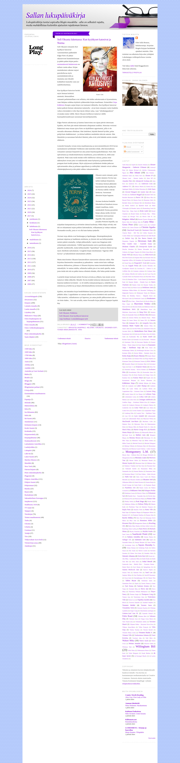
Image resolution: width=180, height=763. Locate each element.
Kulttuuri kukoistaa (133, 711)
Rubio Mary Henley (134, 526)
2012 (29, 262)
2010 (29, 269)
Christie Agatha (148, 227)
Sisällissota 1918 (31, 505)
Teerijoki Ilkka (133, 589)
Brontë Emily (135, 214)
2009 (29, 273)
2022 (29, 205)
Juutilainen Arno (148, 328)
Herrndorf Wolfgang (146, 290)
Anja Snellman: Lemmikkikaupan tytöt (73, 319)
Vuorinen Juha (137, 638)
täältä (132, 66)
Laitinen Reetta (147, 388)
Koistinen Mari (142, 364)
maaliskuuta (34, 239)
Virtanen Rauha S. (146, 632)
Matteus (137, 432)
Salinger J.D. (126, 540)
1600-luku (28, 352)
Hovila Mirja (149, 301)
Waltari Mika (128, 640)
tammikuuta (34, 243)
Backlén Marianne (127, 197)
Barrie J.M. (140, 197)
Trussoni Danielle (134, 602)
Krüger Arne (149, 375)
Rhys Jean (133, 520)
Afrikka (27, 365)
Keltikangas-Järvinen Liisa (145, 350)
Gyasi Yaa (150, 274)
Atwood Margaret (131, 192)
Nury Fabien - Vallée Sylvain (146, 474)
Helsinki (28, 403)
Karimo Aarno (126, 339)
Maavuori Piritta (148, 418)
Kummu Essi (126, 378)
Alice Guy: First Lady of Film (135, 697)
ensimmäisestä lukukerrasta (67, 64)
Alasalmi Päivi (127, 181)
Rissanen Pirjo (127, 523)
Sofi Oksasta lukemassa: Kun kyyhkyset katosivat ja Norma (84, 41)
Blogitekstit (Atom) (69, 344)
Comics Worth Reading (134, 695)
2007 (29, 280)
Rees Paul (140, 518)
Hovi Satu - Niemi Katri (136, 301)
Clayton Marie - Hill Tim (130, 233)
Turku (27, 520)
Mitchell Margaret (150, 443)
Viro (26, 536)
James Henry (133, 320)
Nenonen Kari (151, 466)
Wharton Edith (148, 643)
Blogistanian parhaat (32, 387)
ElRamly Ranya (137, 255)
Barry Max (150, 197)
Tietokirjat (28, 514)
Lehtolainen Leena (130, 397)
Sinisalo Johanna (128, 556)
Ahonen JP (149, 176)
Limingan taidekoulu (146, 400)
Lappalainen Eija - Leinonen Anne (132, 391)
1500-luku (28, 349)
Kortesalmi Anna (148, 372)
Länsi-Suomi (29, 457)
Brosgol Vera (134, 216)
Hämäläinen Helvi (129, 309)
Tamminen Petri (127, 583)
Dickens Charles (128, 246)
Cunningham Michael (139, 235)
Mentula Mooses (135, 438)
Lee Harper (139, 394)
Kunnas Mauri (138, 378)
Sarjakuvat (28, 501)
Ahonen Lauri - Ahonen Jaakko (132, 178)
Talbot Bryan (130, 580)
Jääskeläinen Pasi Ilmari (143, 331)
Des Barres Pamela (145, 238)
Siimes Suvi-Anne (135, 553)
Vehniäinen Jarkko (141, 621)
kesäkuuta (33, 223)
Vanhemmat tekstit (111, 338)
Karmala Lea (137, 339)
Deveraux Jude (145, 241)
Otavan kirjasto (30, 469)
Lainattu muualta (31, 306)
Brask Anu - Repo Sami (129, 211)
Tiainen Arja (126, 597)
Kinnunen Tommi (139, 361)
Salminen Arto (140, 540)
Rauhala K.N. (126, 515)
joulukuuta (34, 219)
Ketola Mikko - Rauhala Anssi (143, 353)
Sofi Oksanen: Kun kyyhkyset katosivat (73, 316)
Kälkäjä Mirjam (143, 383)
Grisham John (151, 271)
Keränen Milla (126, 353)
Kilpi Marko (128, 358)
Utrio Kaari (127, 616)
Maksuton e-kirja (31, 316)
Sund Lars (149, 572)
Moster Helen (133, 460)
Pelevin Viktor (141, 493)
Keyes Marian (139, 356)
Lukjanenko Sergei (149, 410)
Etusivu (87, 338)
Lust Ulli (128, 416)
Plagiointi (28, 476)
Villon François (143, 627)
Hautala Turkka (148, 285)
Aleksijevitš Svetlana (142, 181)
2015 (29, 251)
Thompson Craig (147, 594)
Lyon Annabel (139, 416)
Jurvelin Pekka (136, 328)
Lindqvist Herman (134, 405)
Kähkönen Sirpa (128, 383)
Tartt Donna (129, 586)
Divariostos (29, 300)
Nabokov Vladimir (130, 466)
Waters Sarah (143, 641)
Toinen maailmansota (32, 517)
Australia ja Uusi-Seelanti (34, 371)
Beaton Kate (137, 200)
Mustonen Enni (140, 463)
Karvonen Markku (142, 342)
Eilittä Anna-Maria (147, 252)
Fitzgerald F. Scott (140, 263)
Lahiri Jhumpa (142, 386)
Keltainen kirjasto (31, 425)
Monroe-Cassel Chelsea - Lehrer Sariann (143, 449)
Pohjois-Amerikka (31, 479)
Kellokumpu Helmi (128, 350)
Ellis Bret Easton (127, 257)
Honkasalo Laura (139, 298)
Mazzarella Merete (147, 432)
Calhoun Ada (136, 222)
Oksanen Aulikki (135, 479)
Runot (27, 492)
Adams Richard (134, 170)
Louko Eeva (126, 410)
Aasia (27, 361)
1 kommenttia (84, 324)
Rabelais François (147, 507)
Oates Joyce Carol (142, 477)
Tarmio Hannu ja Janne (148, 583)
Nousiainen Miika (146, 468)
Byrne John (125, 222)
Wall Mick (149, 638)
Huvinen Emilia (137, 307)
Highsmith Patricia (128, 293)
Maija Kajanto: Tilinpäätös (134, 732)
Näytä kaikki (151, 738)
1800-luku (28, 358)
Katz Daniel (142, 345)
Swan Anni (128, 578)
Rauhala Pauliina (138, 515)
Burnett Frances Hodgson (145, 219)
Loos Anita (149, 408)
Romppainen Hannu (141, 523)
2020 (29, 212)
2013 (29, 259)
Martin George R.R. (140, 430)
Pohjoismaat (29, 485)
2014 (29, 255)
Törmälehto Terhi (128, 608)
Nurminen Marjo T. (130, 474)
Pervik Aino (151, 496)
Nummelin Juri (126, 471)
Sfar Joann (132, 550)
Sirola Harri (142, 556)
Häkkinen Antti (148, 307)
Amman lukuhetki (132, 703)
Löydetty (28, 312)
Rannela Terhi (138, 509)
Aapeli (133, 164)
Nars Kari (141, 466)
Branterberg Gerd (148, 208)
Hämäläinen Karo (146, 309)
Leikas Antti (143, 397)
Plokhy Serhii (129, 501)
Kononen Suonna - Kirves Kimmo (135, 369)
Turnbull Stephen (148, 602)
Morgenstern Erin (127, 458)
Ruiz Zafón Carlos (147, 526)
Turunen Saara (146, 605)
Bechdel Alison (126, 203)
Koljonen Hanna (141, 367)
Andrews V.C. (127, 186)
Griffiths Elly (126, 271)
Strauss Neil (126, 572)
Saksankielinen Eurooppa (34, 498)
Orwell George (126, 485)
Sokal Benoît (147, 561)
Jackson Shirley (133, 317)
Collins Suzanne (148, 233)
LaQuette (131, 386)
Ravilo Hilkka (127, 518)
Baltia (27, 374)
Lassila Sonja (129, 394)
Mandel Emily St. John (146, 427)
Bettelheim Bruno (150, 203)
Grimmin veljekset (138, 271)
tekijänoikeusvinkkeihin (131, 684)
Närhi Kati (128, 477)
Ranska (27, 489)
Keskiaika (28, 431)
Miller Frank (126, 443)
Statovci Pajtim (148, 569)
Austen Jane (144, 192)
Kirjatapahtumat (30, 438)
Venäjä (27, 533)
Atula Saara (151, 189)
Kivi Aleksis (151, 361)
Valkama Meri (142, 616)
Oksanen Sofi (111, 327)
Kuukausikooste (30, 441)
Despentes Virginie (128, 241)
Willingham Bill (145, 646)
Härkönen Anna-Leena (129, 312)
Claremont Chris (147, 230)
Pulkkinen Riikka (130, 504)
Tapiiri (137, 583)
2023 (29, 201)
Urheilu (27, 527)
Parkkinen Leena (130, 493)
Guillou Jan (141, 274)
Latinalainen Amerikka (33, 444)
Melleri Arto (141, 435)
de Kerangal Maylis (140, 656)
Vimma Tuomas (135, 630)
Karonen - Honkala (149, 339)
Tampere (28, 511)
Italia (26, 415)
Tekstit (127, 147)
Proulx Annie (151, 501)
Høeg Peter (143, 312)
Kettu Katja (126, 356)
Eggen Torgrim (134, 252)
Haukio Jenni (136, 285)
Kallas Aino (145, 334)
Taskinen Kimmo (143, 586)
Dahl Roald (152, 235)
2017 (29, 216)
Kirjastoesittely (30, 434)
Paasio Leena (144, 488)
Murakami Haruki (147, 460)
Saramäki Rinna (127, 542)
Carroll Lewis (143, 225)
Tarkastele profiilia (132, 72)
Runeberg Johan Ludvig (129, 529)
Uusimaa (28, 530)
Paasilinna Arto (130, 488)
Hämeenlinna (29, 406)
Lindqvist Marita (148, 405)
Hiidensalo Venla (142, 293)
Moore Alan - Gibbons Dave (131, 455)
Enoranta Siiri (149, 257)
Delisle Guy (129, 238)
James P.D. (143, 320)
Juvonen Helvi (126, 331)
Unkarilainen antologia (146, 611)
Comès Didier (126, 235)
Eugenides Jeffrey (127, 260)
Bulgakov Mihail (128, 219)
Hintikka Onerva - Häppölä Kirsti (141, 296)
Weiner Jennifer (134, 643)
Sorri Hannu (136, 567)
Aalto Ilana (125, 164)
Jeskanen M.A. (134, 323)
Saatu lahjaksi (30, 337)
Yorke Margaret (133, 653)
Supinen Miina (126, 575)
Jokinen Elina (148, 326)
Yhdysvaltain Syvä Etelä (34, 540)
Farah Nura (128, 263)
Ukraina (28, 524)
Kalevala (137, 334)
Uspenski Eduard (147, 613)
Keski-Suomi (29, 428)
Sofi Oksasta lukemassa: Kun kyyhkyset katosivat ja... (38, 232)
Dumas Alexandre (143, 249)
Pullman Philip (143, 504)
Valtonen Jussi (133, 619)
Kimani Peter (138, 358)
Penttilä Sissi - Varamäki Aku (137, 496)
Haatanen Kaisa (138, 276)
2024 (29, 198)
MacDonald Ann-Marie (130, 421)
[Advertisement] (95, 755)
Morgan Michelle (148, 455)
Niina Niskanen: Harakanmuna (136, 706)
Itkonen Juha (144, 315)
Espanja (27, 399)
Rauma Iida (149, 515)
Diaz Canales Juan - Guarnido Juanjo (137, 244)
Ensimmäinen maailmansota (35, 393)
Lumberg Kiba (129, 413)
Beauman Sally (148, 200)
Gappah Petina (133, 266)
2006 (29, 284)
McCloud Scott (127, 435)
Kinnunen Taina (127, 361)
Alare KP (150, 178)
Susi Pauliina (138, 575)
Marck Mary (126, 430)
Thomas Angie (134, 594)
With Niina (131, 650)
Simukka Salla (148, 553)
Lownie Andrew (137, 410)
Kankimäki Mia (134, 337)
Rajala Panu (126, 510)
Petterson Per (128, 498)
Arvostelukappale (31, 296)
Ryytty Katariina (135, 531)
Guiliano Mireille (130, 274)
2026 (29, 190)
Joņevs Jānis (126, 328)
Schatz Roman (131, 548)
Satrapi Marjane (139, 542)
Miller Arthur (149, 440)
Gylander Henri (126, 276)
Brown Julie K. (147, 216)
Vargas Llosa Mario (147, 619)
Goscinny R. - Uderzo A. (145, 268)
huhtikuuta (34, 226)
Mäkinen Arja (151, 463)
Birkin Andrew (130, 205)
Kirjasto (28, 303)
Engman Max (139, 257)
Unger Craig (134, 611)
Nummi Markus (138, 471)
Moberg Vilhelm (129, 446)
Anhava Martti (139, 186)
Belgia (27, 381)
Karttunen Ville (129, 342)
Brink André (144, 211)
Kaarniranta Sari (127, 334)
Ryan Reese (143, 529)
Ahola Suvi (138, 175)
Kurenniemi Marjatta (129, 380)
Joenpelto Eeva (147, 323)
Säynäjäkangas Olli (139, 578)
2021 (29, 208)
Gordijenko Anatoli (128, 268)
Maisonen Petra (139, 424)
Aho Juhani (135, 172)
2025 (29, 194)
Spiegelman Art (148, 567)
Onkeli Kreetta (138, 482)
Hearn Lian (136, 287)
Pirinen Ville (151, 499)
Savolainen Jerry (130, 545)
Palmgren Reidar (149, 490)
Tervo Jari (144, 589)
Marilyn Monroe (31, 460)
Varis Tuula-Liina (127, 621)
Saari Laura (125, 534)
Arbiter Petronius (140, 189)
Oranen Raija (149, 482)
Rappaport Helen (148, 512)
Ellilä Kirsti (149, 255)
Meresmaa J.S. (148, 438)
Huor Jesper (126, 304)
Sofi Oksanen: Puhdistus (68, 313)
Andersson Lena (147, 184)
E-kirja (27, 390)
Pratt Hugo (140, 501)
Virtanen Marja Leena (129, 632)
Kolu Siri (152, 367)
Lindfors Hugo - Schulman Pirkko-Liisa (134, 402)
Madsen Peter (126, 424)
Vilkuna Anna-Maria (128, 627)
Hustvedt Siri (126, 307)
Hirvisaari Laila (127, 298)
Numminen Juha (150, 471)
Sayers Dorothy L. (146, 545)
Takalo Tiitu (151, 578)
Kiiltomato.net (131, 719)
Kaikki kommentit (132, 152)
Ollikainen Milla (127, 482)
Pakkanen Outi (135, 490)
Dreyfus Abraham (128, 249)
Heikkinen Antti (147, 287)
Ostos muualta (30, 325)
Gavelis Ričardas (147, 265)
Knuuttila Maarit (130, 364)
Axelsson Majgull (136, 195)
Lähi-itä (27, 454)
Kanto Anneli (147, 337)
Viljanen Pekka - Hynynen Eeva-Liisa (141, 624)
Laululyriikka (30, 447)
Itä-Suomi (28, 418)
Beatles (27, 377)
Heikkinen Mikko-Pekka (129, 290)
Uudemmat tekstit (64, 338)
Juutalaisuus (29, 422)
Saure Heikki (151, 542)
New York (28, 466)
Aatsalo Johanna (143, 164)
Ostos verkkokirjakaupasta (34, 328)
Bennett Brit (138, 203)
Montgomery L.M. (137, 451)
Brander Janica (135, 208)
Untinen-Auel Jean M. (130, 613)
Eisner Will (126, 255)
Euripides (138, 260)
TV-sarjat (28, 508)
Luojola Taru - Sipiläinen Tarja (145, 413)
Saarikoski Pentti (140, 534)
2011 (29, 266)
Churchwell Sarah (133, 230)
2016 (29, 248)
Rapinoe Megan (136, 512)
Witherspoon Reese (143, 650)
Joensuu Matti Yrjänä (131, 326)
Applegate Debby (127, 189)
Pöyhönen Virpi (134, 507)
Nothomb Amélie (131, 468)
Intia (26, 409)
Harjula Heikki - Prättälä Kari (138, 282)
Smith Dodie (145, 559)
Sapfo (151, 540)
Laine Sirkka (134, 388)
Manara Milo (132, 427)
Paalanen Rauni (150, 485)
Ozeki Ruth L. (138, 485)
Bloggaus (28, 384)
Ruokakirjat (29, 495)
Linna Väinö (138, 408)
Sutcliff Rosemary (150, 575)
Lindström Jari (126, 408)
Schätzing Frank (143, 548)
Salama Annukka (133, 537)
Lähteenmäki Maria (134, 418)
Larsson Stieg (150, 391)
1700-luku (28, 355)
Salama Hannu (148, 537)
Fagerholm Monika (149, 260)
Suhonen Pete (137, 572)
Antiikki (28, 368)
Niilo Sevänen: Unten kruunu (135, 714)
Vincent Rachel (148, 630)
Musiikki (28, 463)
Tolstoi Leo (131, 600)
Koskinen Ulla (126, 375)
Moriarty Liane (140, 458)
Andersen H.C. (133, 184)
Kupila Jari (149, 378)
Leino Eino (133, 399)
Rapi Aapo (125, 512)
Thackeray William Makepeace (138, 591)
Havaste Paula (126, 287)
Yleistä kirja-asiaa (31, 543)
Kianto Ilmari (152, 356)
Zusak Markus (146, 653)
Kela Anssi (148, 347)
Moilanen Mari (141, 446)
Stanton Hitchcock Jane (130, 570)
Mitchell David (137, 443)
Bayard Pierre (126, 200)
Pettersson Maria (140, 498)
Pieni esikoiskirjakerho (33, 334)
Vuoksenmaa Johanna (141, 635)
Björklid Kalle (143, 205)
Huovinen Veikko (142, 303)
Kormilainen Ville (134, 372)
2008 (29, 277)
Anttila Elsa (149, 186)
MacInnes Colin (148, 421)
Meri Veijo (125, 440)
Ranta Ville (149, 510)
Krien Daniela (138, 375)
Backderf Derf (149, 194)
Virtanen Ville (127, 635)
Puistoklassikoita (131, 722)
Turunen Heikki (128, 605)
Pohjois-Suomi (30, 482)
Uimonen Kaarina (142, 608)
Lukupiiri (28, 450)
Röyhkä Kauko (148, 531)
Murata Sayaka (127, 463)
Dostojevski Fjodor (145, 247)
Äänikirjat (28, 546)
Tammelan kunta (146, 580)
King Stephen (149, 358)
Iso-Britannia (29, 412)
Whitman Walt (127, 647)
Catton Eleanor (134, 227)
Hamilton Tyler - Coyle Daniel (137, 279)
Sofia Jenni (135, 561)
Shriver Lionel (142, 550)
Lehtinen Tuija (150, 394)
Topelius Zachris (143, 600)
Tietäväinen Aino (139, 597)
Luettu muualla (30, 309)
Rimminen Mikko (146, 520)
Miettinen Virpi (137, 440)
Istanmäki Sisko (132, 315)
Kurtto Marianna (146, 380)
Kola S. (130, 367)
